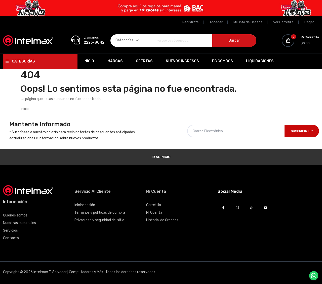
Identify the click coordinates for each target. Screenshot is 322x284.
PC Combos (222, 61)
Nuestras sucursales (19, 223)
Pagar (309, 22)
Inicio (89, 61)
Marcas (115, 61)
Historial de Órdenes (162, 220)
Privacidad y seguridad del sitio (99, 220)
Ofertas (144, 61)
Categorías (20, 61)
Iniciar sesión (84, 205)
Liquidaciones (259, 61)
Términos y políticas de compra (99, 212)
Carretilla (153, 205)
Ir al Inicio (161, 157)
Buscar (234, 40)
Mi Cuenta (154, 212)
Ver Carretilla (283, 22)
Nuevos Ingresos (182, 61)
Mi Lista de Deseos (247, 22)
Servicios (10, 230)
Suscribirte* (302, 131)
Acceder (216, 22)
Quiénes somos (15, 215)
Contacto (11, 238)
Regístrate (190, 22)
